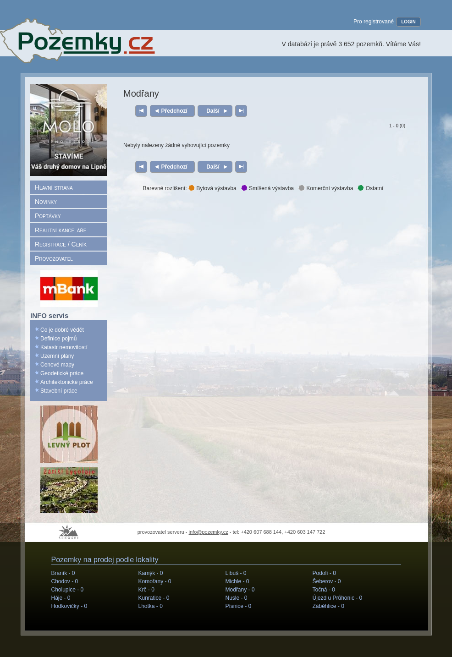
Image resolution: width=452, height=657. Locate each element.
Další (213, 111)
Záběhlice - (328, 606)
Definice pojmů (58, 338)
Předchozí (174, 111)
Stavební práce (58, 391)
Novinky (46, 201)
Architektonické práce (66, 382)
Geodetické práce (61, 373)
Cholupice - (67, 589)
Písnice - (239, 606)
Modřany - (240, 589)
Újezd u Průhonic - (338, 598)
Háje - (61, 598)
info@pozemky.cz (208, 532)
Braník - (63, 573)
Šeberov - (327, 581)
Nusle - (237, 598)
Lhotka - (150, 606)
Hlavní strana (54, 187)
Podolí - (324, 573)
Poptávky (48, 215)
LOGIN (408, 21)
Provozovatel (54, 258)
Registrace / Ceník (61, 244)
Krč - (146, 589)
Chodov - (64, 581)
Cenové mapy (57, 364)
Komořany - (154, 581)
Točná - (324, 589)
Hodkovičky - (69, 606)
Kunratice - (154, 598)
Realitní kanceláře (60, 230)
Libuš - (236, 573)
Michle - (237, 581)
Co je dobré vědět (62, 330)
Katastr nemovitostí (64, 347)
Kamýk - (150, 573)
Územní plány (57, 356)
